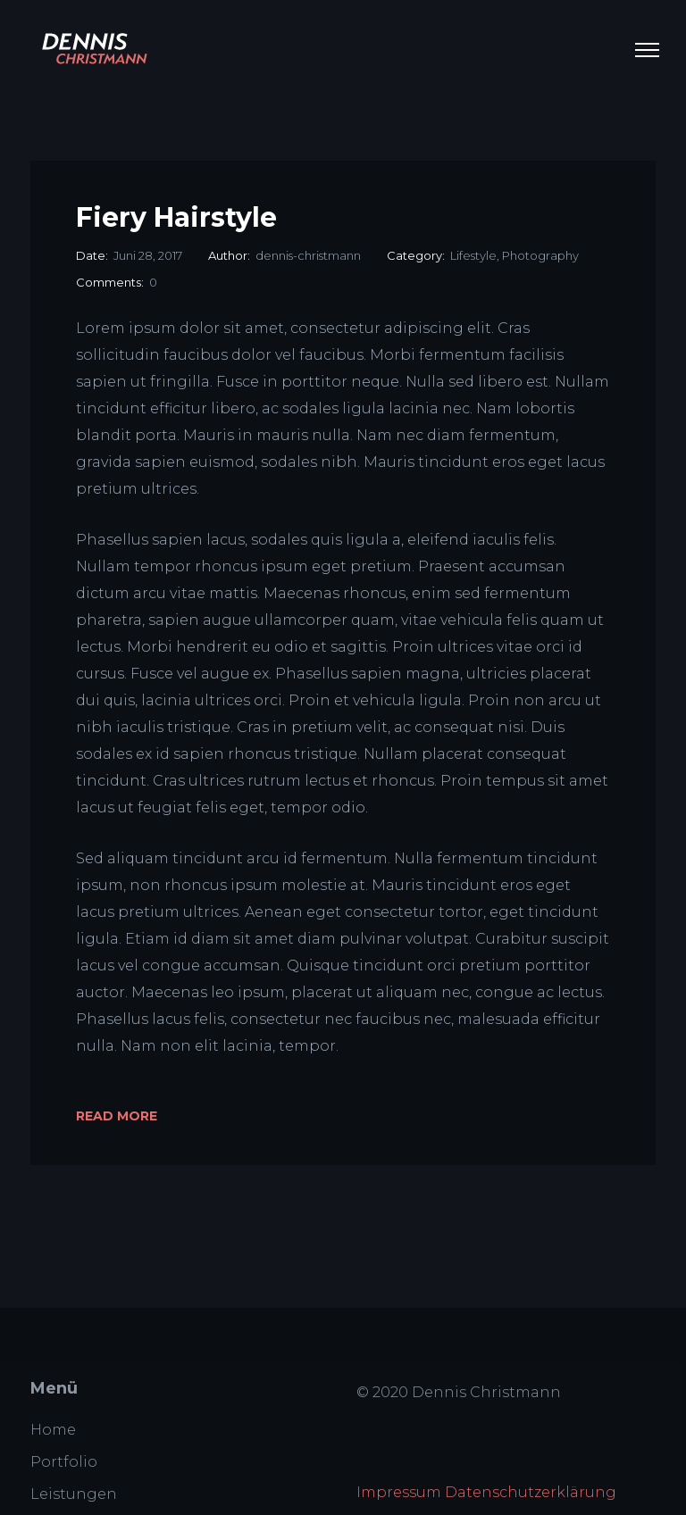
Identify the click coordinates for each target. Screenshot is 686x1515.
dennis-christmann (308, 255)
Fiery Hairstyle (176, 217)
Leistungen (73, 1494)
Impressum (398, 1492)
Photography (540, 255)
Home (53, 1429)
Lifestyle (473, 255)
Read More (116, 1116)
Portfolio (63, 1461)
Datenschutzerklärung (530, 1492)
